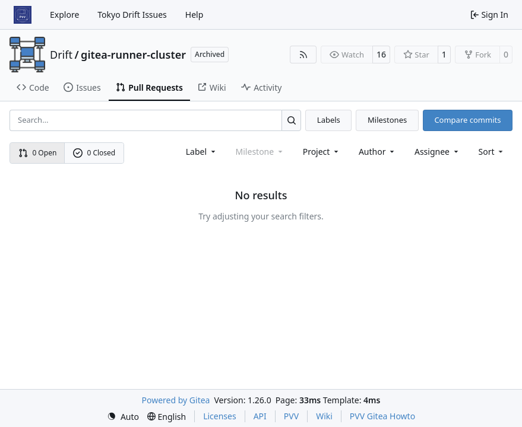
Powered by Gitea (176, 400)
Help (194, 14)
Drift (61, 54)
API (260, 416)
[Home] (22, 15)
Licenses (219, 416)
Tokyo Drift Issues (132, 14)
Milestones (387, 119)
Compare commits (467, 119)
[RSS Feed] (303, 54)
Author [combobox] (377, 151)
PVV (291, 416)
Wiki (324, 416)
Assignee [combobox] (437, 151)
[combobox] (201, 151)
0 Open (37, 153)
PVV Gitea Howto (382, 416)
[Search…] (291, 120)
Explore (64, 14)
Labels (328, 119)
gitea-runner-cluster (133, 54)
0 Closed (94, 153)
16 (381, 54)
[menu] (492, 151)
